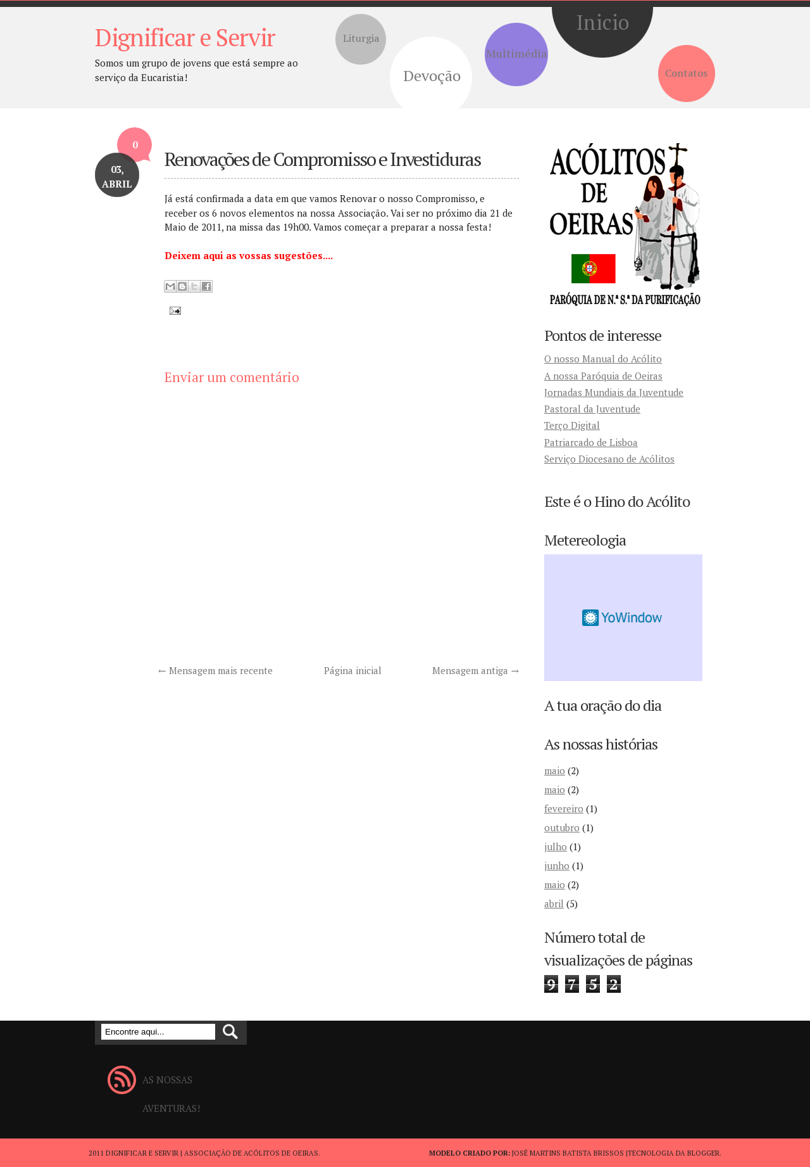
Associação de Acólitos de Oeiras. (252, 1153)
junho (557, 865)
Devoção (432, 75)
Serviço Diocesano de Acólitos (609, 458)
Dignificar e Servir (185, 37)
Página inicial (353, 670)
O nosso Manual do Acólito (603, 358)
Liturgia (361, 38)
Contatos (686, 73)
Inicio (602, 22)
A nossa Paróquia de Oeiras (603, 375)
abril (554, 903)
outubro (562, 827)
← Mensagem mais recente (215, 670)
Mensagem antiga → (475, 670)
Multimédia (516, 53)
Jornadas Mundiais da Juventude (613, 392)
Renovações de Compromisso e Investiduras (322, 159)
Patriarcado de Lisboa (591, 442)
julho (555, 846)
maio (554, 770)
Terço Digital (572, 425)
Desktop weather (623, 617)
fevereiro (563, 808)
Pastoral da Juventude (592, 408)
